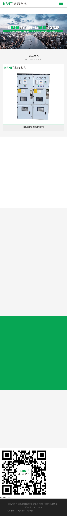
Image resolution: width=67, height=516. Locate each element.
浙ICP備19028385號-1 (33, 507)
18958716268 (5, 498)
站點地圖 (10, 511)
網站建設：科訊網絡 (25, 511)
